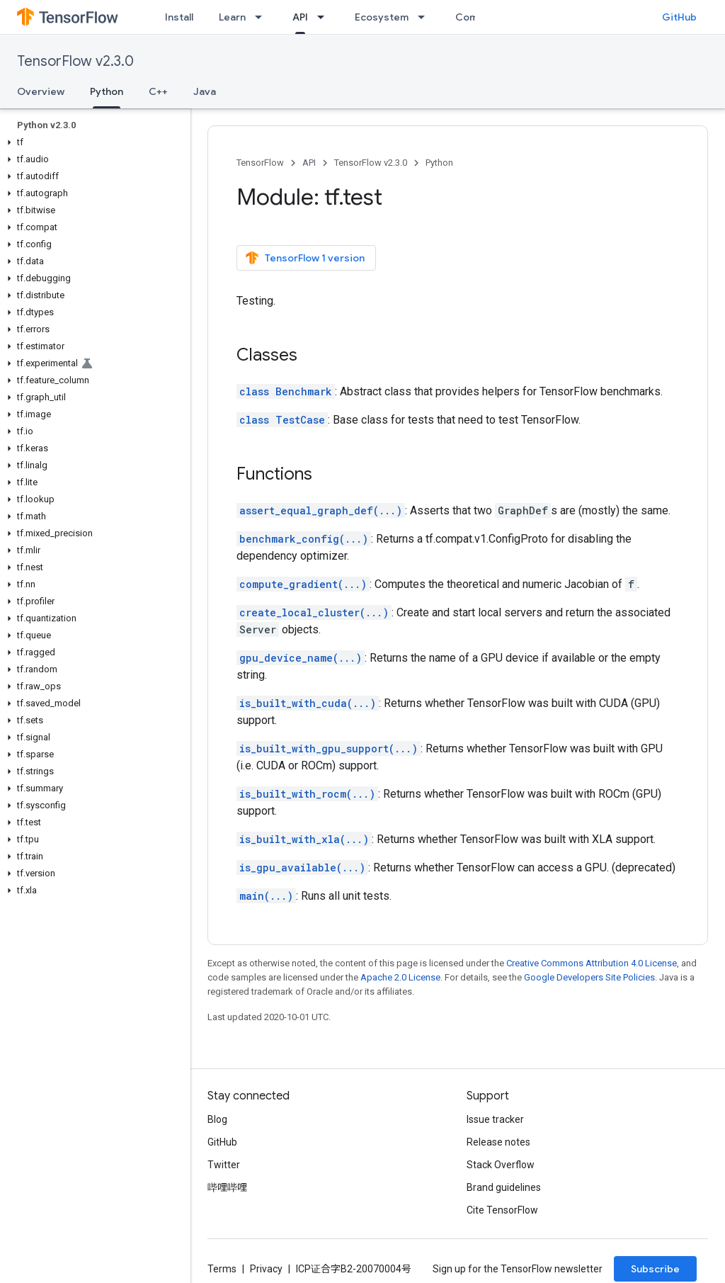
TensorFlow (260, 162)
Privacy (266, 1268)
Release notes (498, 1142)
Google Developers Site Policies (589, 977)
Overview (40, 91)
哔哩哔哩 (227, 1187)
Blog (217, 1119)
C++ (158, 91)
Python (439, 162)
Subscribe (655, 1268)
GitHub (679, 17)
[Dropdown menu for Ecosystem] (426, 17)
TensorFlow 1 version (305, 258)
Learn (232, 17)
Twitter (223, 1164)
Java (204, 91)
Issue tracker (495, 1119)
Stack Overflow (501, 1164)
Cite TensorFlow (502, 1210)
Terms (221, 1268)
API (309, 162)
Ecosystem (382, 17)
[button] (92, 142)
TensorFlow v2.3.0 (75, 61)
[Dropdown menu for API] (325, 17)
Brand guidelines (504, 1187)
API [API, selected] (300, 17)
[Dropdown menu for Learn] (263, 17)
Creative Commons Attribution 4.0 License (591, 963)
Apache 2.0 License (400, 977)
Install (179, 17)
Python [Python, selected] (106, 91)
